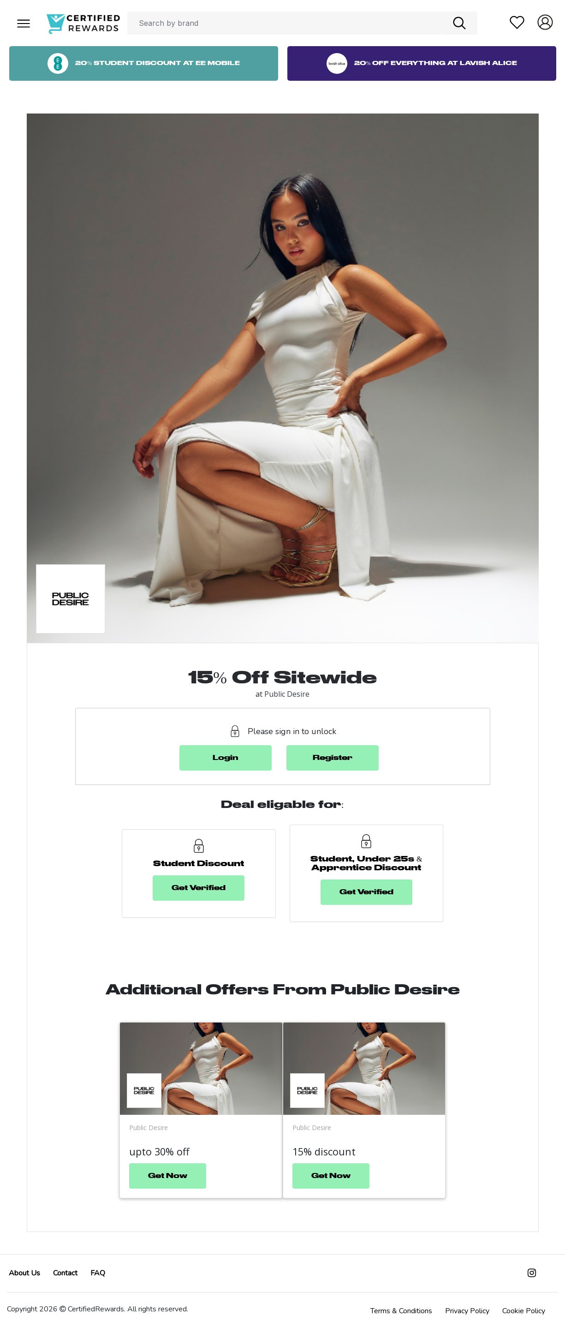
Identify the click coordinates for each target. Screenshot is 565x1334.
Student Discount (198, 863)
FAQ (97, 1273)
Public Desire (286, 694)
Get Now (167, 1175)
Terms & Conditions (401, 1311)
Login (225, 757)
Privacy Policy (467, 1311)
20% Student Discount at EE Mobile (144, 63)
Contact (65, 1273)
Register (332, 757)
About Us (24, 1273)
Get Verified (199, 888)
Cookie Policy (523, 1311)
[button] (23, 23)
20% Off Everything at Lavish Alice (422, 63)
